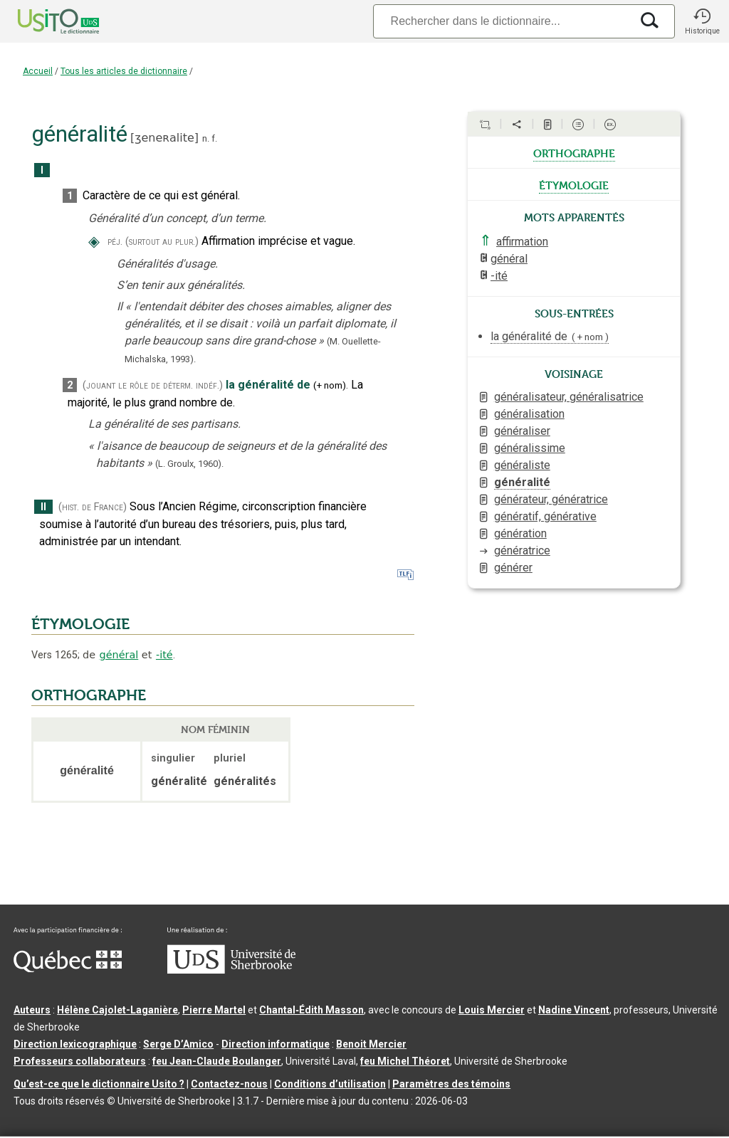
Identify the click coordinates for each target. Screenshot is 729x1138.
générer (513, 567)
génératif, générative (545, 516)
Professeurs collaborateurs (80, 1061)
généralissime (529, 448)
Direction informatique (275, 1044)
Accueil (38, 71)
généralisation (529, 414)
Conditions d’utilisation (330, 1084)
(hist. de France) (92, 507)
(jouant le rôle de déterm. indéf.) (153, 385)
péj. (114, 242)
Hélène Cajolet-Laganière (117, 1010)
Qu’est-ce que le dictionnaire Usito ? (99, 1084)
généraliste (522, 465)
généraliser (522, 431)
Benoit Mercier (371, 1044)
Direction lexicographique (75, 1044)
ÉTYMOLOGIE (80, 624)
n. (205, 138)
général (119, 654)
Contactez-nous (229, 1084)
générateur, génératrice (551, 499)
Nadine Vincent (573, 1010)
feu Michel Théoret (405, 1061)
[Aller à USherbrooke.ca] (231, 970)
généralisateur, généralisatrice (569, 397)
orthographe (574, 152)
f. (214, 138)
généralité (522, 482)
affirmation (522, 241)
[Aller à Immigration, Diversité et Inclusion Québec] (68, 968)
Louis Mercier (491, 1010)
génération (520, 533)
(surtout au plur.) (162, 242)
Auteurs (32, 1010)
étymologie (574, 184)
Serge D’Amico (178, 1044)
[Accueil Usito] (42, 21)
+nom (329, 385)
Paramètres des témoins (451, 1084)
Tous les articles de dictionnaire (124, 71)
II (43, 507)
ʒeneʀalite (164, 137)
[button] (702, 21)
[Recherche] (502, 21)
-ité (164, 654)
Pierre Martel (214, 1010)
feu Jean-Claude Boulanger (216, 1061)
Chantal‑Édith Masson (311, 1010)
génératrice (522, 550)
